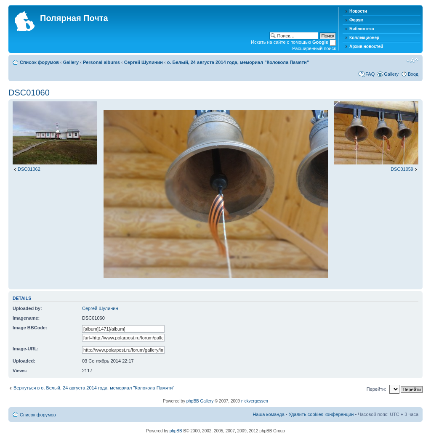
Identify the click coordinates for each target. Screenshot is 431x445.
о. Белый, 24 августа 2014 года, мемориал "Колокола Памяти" (238, 62)
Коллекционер (364, 37)
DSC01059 (402, 169)
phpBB (176, 431)
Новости (358, 11)
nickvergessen (254, 401)
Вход (413, 74)
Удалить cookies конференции (321, 414)
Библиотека (361, 28)
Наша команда (268, 414)
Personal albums (101, 62)
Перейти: (376, 389)
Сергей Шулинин (143, 62)
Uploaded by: (27, 308)
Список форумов (39, 62)
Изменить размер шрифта (412, 60)
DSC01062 (29, 169)
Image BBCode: (30, 327)
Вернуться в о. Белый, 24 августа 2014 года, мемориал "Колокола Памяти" (93, 387)
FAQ (370, 74)
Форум (356, 20)
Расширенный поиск (314, 48)
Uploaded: (24, 360)
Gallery (71, 62)
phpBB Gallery (199, 401)
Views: (20, 370)
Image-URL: (26, 348)
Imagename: (26, 318)
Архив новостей (366, 46)
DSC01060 (29, 92)
